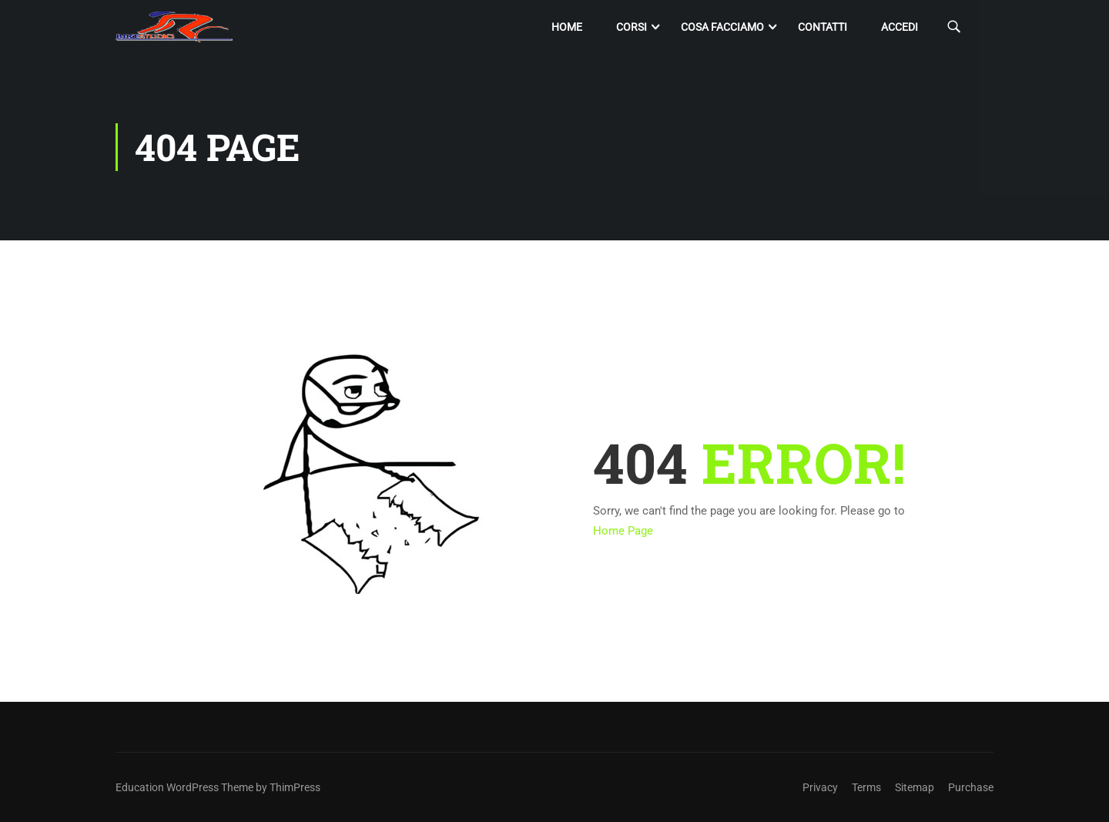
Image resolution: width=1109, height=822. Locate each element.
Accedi (899, 27)
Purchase (970, 787)
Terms (866, 787)
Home (566, 27)
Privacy (820, 787)
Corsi (631, 27)
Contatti (822, 27)
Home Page (623, 531)
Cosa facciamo (722, 27)
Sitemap (914, 787)
